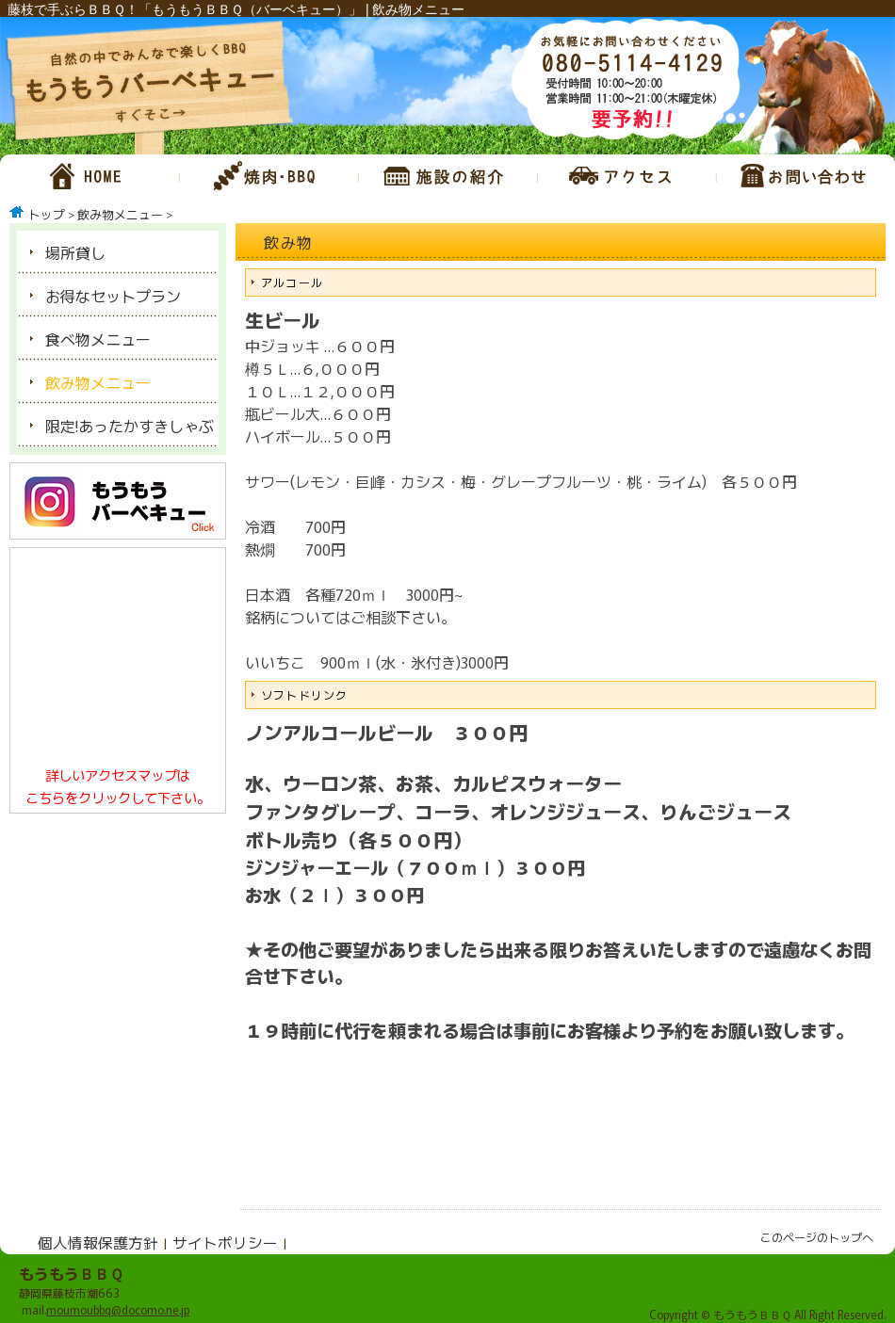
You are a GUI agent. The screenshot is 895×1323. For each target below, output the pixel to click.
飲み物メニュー (120, 214)
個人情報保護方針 (98, 1242)
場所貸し (75, 252)
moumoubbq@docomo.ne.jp (117, 1309)
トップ (46, 214)
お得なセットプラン (113, 295)
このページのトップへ (816, 1237)
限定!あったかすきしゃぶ (129, 425)
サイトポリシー (225, 1242)
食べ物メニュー (98, 339)
